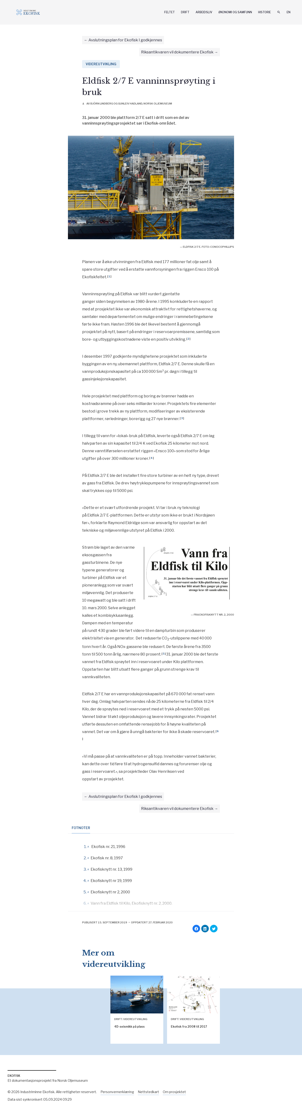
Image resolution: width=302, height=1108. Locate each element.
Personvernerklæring (117, 1092)
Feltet (169, 12)
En (288, 12)
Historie (264, 12)
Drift (185, 12)
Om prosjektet (174, 1092)
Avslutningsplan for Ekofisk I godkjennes (125, 40)
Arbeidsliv (204, 12)
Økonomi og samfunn (235, 12)
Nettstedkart (148, 1092)
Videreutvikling (101, 64)
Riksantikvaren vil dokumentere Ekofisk (177, 52)
